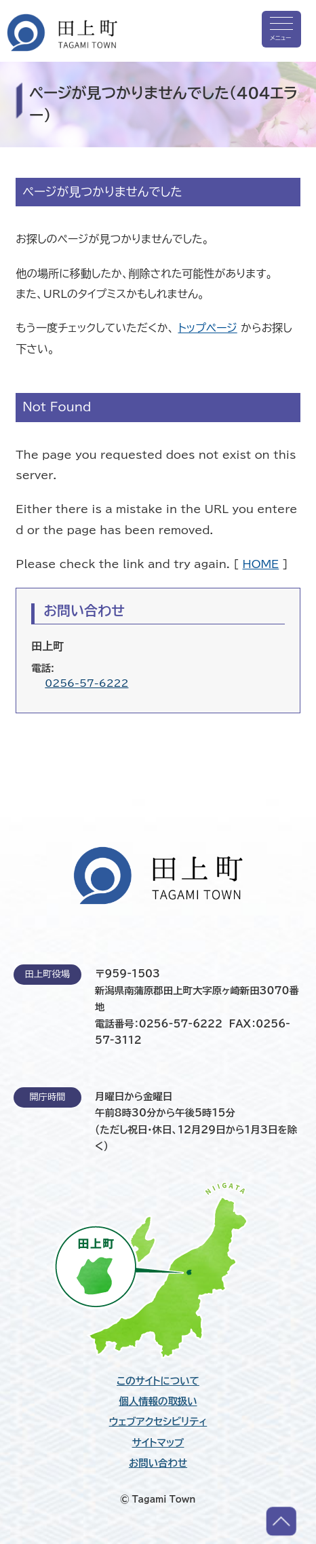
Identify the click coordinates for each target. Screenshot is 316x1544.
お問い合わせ (158, 1463)
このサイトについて (158, 1381)
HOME (261, 564)
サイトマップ (158, 1443)
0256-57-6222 (86, 683)
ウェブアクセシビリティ (158, 1422)
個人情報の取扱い (158, 1401)
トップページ (207, 327)
